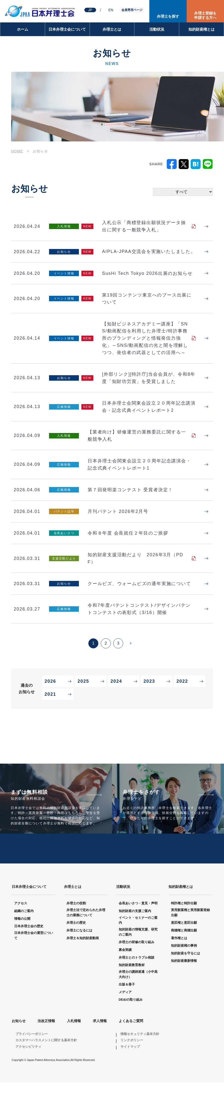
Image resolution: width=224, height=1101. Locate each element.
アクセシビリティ (28, 1065)
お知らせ (19, 1039)
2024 (116, 698)
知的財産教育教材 (132, 983)
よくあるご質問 (131, 1039)
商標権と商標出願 (184, 949)
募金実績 (125, 968)
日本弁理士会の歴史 (28, 945)
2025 (83, 698)
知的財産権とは (201, 29)
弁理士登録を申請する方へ (205, 15)
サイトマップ (130, 1065)
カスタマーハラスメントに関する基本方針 (46, 1059)
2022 (182, 698)
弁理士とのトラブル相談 (136, 976)
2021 (50, 711)
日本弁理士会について (67, 29)
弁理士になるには (79, 949)
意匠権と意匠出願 (184, 941)
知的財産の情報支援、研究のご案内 (138, 950)
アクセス (20, 922)
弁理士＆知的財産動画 (82, 957)
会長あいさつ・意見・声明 (138, 922)
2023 (149, 698)
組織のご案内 (24, 929)
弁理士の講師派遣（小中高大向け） (138, 992)
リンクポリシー (131, 1059)
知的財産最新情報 (184, 979)
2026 (50, 698)
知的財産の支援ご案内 (135, 929)
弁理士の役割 (76, 922)
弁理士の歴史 (76, 941)
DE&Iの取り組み (131, 1018)
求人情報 (100, 1039)
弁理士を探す (168, 16)
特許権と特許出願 (184, 922)
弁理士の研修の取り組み (136, 961)
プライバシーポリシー (31, 1052)
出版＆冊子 (127, 1003)
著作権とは (179, 957)
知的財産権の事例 (184, 964)
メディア (125, 1011)
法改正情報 (46, 1039)
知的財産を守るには (185, 972)
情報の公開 (22, 937)
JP (90, 10)
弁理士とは (112, 29)
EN (111, 10)
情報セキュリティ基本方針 (139, 1052)
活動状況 (156, 29)
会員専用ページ (131, 10)
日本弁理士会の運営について (33, 954)
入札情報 (74, 1039)
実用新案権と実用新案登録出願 (190, 931)
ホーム (22, 29)
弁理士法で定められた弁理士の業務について (85, 931)
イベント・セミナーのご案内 (138, 938)
